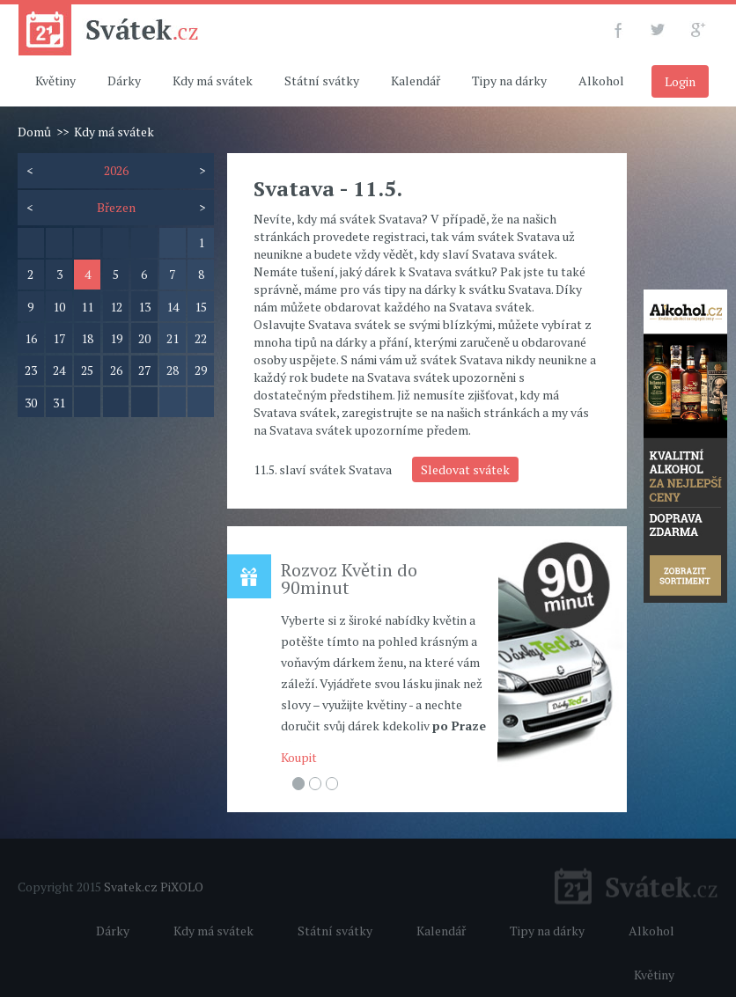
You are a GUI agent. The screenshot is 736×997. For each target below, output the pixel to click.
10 (59, 306)
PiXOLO (181, 886)
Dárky (124, 80)
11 (87, 306)
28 (172, 370)
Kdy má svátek (213, 80)
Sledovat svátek (465, 469)
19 (116, 338)
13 (144, 306)
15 (201, 306)
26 (116, 370)
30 (31, 402)
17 (59, 338)
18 (87, 338)
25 (87, 370)
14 (172, 306)
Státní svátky (321, 80)
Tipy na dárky (509, 80)
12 (116, 306)
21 (172, 338)
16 (31, 338)
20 (144, 338)
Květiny (55, 80)
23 (31, 370)
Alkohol (601, 80)
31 (59, 402)
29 (201, 370)
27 (144, 370)
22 (201, 338)
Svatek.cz (131, 886)
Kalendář (415, 80)
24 (59, 370)
